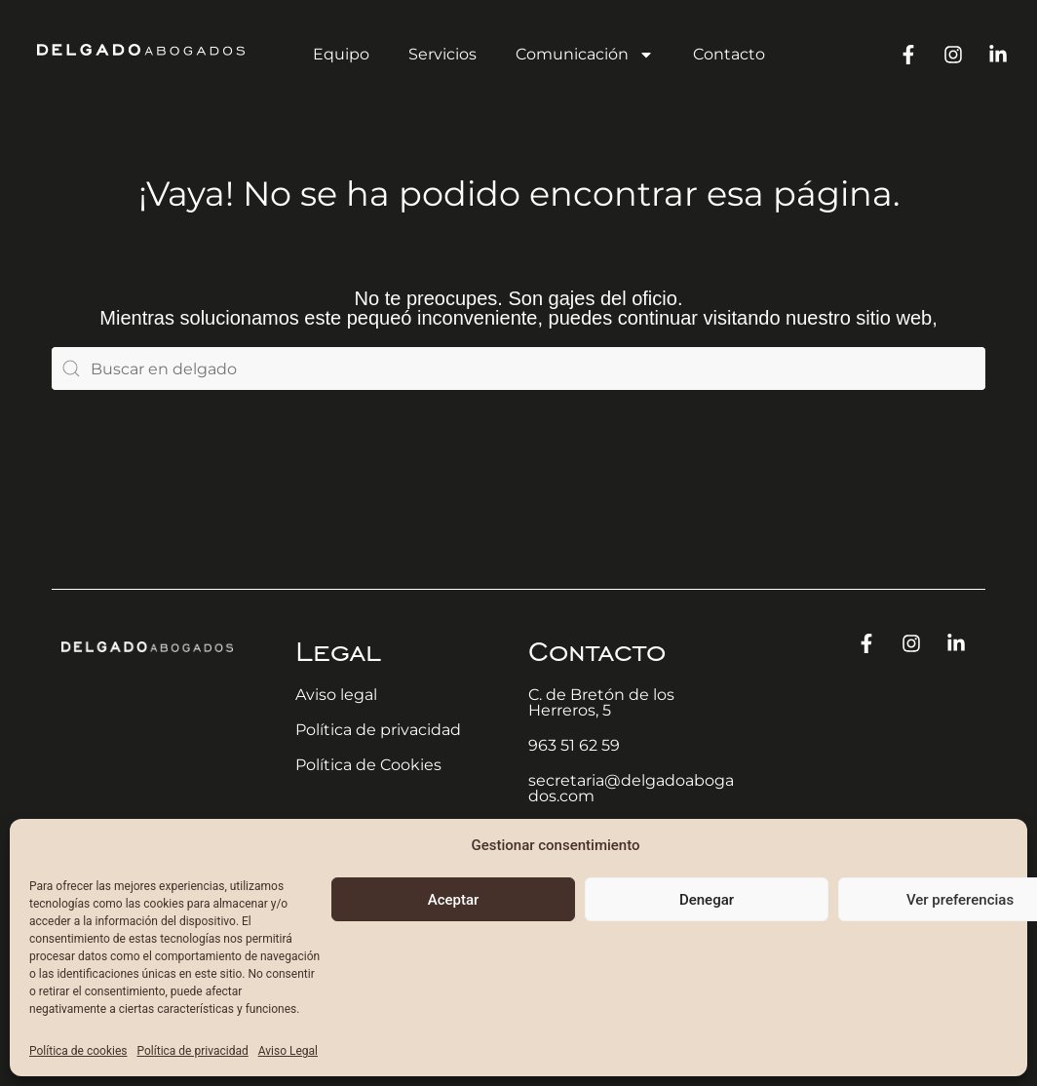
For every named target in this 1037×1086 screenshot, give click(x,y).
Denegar (706, 900)
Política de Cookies (368, 765)
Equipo (341, 54)
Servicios (442, 54)
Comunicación (585, 54)
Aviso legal (336, 694)
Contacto (729, 54)
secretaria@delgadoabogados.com (631, 788)
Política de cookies (78, 1051)
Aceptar (454, 900)
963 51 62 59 (574, 745)
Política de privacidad (193, 1051)
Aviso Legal (288, 1051)
